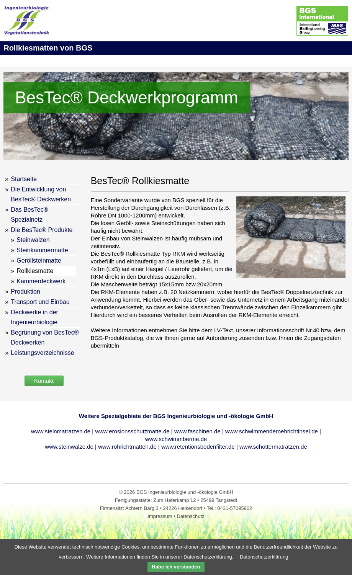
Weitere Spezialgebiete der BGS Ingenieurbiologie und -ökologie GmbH (176, 416)
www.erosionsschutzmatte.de (132, 431)
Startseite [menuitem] (24, 179)
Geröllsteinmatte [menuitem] (38, 260)
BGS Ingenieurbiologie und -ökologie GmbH (184, 492)
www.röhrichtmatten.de (127, 446)
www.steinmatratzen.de (60, 431)
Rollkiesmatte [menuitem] (34, 271)
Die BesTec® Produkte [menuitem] (41, 230)
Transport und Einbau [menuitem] (40, 302)
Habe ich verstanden (176, 567)
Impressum (160, 516)
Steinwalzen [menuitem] (32, 240)
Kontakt (44, 380)
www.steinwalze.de (69, 446)
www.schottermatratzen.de (273, 446)
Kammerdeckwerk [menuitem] (40, 281)
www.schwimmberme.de (176, 439)
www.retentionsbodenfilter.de (198, 446)
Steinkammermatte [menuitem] (42, 250)
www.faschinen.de (197, 431)
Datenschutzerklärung (264, 557)
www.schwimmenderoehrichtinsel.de (271, 431)
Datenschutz (190, 516)
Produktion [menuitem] (25, 291)
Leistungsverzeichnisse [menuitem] (42, 353)
